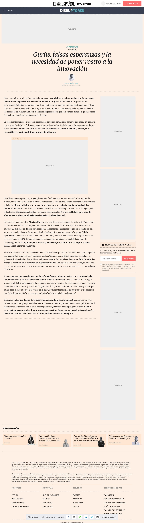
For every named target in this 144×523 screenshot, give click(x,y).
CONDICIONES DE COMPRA (114, 502)
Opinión (72, 47)
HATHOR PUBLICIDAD (51, 495)
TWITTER (76, 495)
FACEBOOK (77, 499)
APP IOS (15, 495)
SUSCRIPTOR (48, 506)
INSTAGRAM (78, 502)
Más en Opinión (11, 428)
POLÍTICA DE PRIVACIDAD (114, 499)
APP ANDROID (17, 499)
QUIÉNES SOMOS (18, 502)
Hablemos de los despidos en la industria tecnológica (121, 437)
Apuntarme (129, 258)
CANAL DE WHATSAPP (20, 506)
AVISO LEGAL (109, 495)
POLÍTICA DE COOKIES (112, 506)
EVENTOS (46, 499)
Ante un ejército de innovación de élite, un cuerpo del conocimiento (49, 438)
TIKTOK (76, 506)
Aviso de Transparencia (114, 510)
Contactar (48, 488)
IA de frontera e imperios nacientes (15, 437)
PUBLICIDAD (47, 502)
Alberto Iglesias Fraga (71, 83)
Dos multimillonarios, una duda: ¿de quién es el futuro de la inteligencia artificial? (86, 438)
